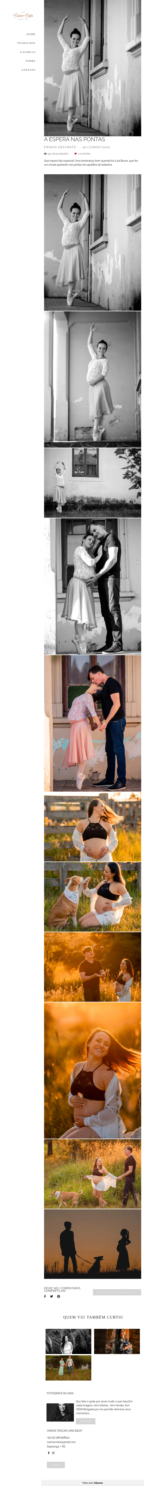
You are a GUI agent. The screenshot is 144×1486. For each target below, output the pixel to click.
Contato (56, 1464)
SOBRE (31, 60)
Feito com (92, 1482)
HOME (31, 34)
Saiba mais (86, 1421)
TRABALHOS (26, 43)
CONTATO (29, 69)
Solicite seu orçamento (117, 1292)
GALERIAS (28, 52)
